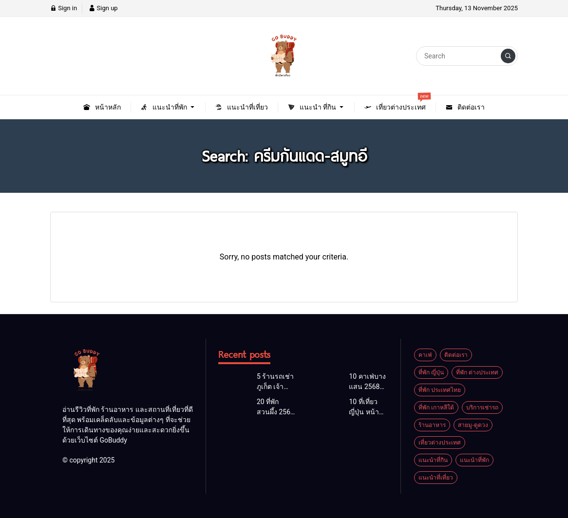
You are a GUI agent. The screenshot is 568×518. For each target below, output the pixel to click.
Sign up (103, 8)
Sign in (63, 8)
